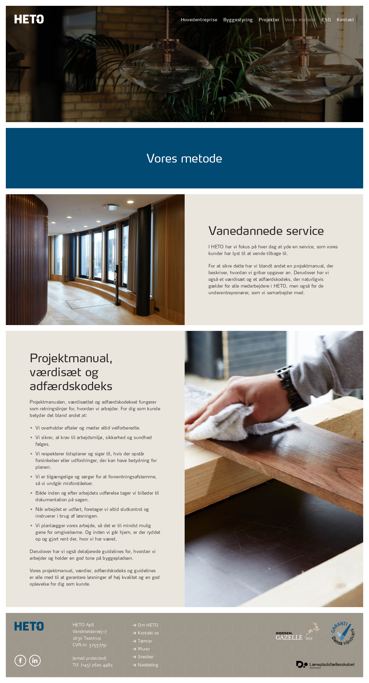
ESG (326, 19)
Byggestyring (238, 19)
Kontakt (345, 19)
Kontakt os (145, 632)
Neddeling (144, 664)
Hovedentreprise (199, 19)
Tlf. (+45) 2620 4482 (93, 665)
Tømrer (141, 641)
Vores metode (300, 19)
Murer (140, 648)
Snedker (142, 656)
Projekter (269, 19)
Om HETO (144, 625)
